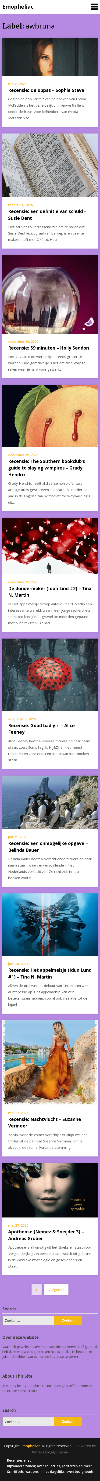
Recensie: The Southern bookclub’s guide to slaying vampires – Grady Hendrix (46, 468)
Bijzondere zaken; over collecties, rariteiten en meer (49, 1466)
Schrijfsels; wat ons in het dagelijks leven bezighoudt (50, 1471)
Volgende (56, 1289)
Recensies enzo (19, 1460)
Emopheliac (18, 6)
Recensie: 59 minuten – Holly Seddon (48, 348)
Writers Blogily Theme (50, 1452)
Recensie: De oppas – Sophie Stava (46, 90)
